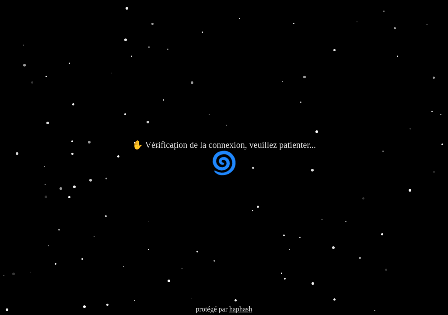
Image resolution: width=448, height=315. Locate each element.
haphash (240, 309)
